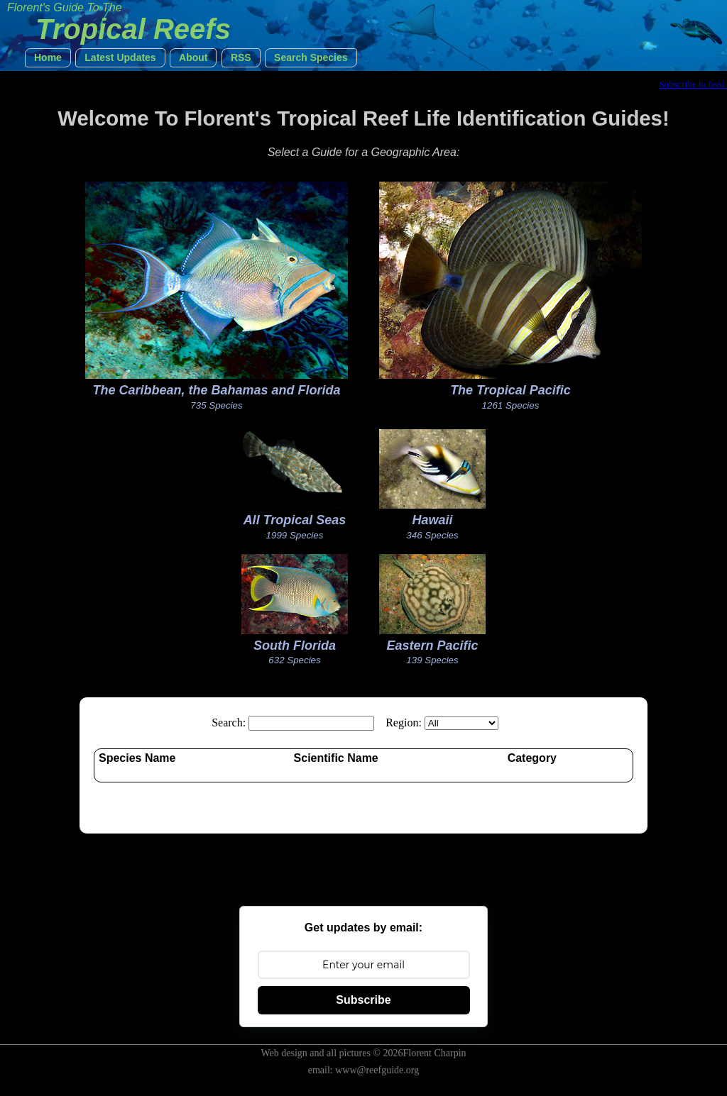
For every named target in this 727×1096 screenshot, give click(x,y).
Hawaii (432, 520)
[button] (48, 57)
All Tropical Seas (295, 520)
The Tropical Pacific (510, 390)
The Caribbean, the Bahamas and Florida (216, 390)
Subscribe (363, 1000)
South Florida (294, 645)
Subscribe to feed (693, 84)
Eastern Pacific (432, 645)
